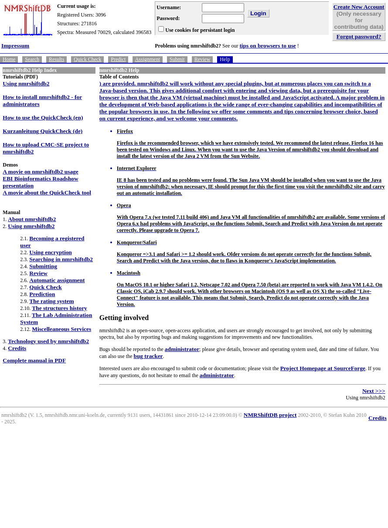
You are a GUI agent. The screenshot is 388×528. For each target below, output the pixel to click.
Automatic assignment (57, 280)
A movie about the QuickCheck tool (47, 192)
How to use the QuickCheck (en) (43, 117)
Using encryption (50, 252)
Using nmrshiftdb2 (26, 83)
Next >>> (373, 391)
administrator (182, 349)
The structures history (59, 308)
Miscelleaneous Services (61, 329)
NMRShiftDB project (270, 415)
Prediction (42, 294)
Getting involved (124, 317)
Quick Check (87, 59)
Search (32, 59)
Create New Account (359, 6)
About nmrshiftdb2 (32, 219)
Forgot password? (359, 36)
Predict (118, 59)
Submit (177, 59)
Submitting (43, 266)
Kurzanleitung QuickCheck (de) (42, 131)
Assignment (147, 59)
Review (202, 59)
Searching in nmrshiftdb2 (61, 259)
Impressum (15, 45)
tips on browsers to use (267, 45)
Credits (17, 348)
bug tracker (148, 356)
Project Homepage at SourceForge (322, 368)
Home (9, 59)
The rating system (51, 301)
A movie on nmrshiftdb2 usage (40, 171)
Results (56, 59)
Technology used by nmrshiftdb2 (48, 341)
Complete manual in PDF (34, 360)
